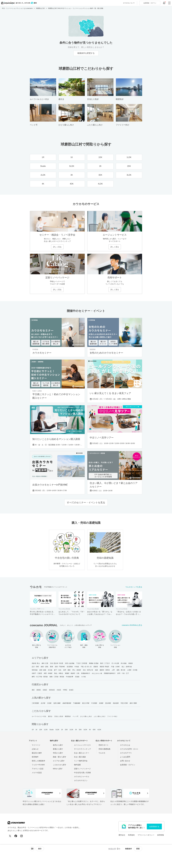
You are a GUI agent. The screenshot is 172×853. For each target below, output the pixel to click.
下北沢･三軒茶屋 (81, 663)
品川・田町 (35, 666)
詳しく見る (57, 247)
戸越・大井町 (115, 666)
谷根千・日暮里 (37, 673)
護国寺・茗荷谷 (105, 670)
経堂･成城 (42, 670)
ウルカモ (102, 753)
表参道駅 (116, 703)
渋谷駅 (49, 703)
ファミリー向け (112, 716)
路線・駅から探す (59, 757)
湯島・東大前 (121, 670)
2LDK (71, 729)
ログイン (149, 3)
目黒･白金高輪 (69, 663)
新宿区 (39, 690)
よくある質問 (125, 757)
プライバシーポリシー (146, 835)
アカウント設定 (37, 769)
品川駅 (43, 703)
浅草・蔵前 (66, 670)
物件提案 (77, 765)
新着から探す (58, 749)
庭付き (50, 716)
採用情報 (160, 835)
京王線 (50, 670)
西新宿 (96, 666)
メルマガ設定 (37, 773)
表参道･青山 (36, 663)
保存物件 (35, 757)
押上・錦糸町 (76, 670)
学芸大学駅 (124, 703)
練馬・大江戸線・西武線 (40, 677)
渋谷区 (59, 690)
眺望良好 (68, 716)
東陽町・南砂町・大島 (72, 673)
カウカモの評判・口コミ (129, 749)
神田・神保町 (48, 673)
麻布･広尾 (45, 663)
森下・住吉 (57, 670)
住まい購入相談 (80, 757)
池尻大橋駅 (57, 703)
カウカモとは (125, 745)
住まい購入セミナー (81, 753)
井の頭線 (123, 663)
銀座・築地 (44, 666)
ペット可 (75, 716)
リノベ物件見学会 (80, 761)
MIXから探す (58, 769)
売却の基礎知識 (104, 749)
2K (62, 729)
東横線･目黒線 (93, 663)
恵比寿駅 (108, 703)
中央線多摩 (69, 677)
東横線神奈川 (85, 673)
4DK (94, 729)
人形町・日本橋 (132, 670)
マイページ (36, 745)
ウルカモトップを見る (133, 587)
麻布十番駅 (133, 703)
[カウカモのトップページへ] (18, 3)
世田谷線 (35, 670)
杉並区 (71, 690)
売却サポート (104, 745)
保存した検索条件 (38, 761)
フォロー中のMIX (38, 765)
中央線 (77, 666)
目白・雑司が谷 (88, 670)
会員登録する (154, 826)
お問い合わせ (125, 761)
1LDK (46, 729)
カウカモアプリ (126, 753)
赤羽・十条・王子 (123, 673)
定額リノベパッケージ (82, 769)
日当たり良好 (58, 716)
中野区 (65, 690)
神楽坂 (130, 663)
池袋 (96, 670)
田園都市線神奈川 (110, 673)
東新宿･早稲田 (104, 666)
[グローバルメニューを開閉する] (169, 3)
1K (36, 729)
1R (33, 729)
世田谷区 (52, 690)
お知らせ (35, 749)
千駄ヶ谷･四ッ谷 (86, 666)
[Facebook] (15, 836)
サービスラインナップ (82, 749)
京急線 (77, 677)
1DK (40, 729)
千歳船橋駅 (76, 703)
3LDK (85, 729)
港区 (33, 690)
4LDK (99, 729)
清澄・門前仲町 (60, 666)
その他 (83, 677)
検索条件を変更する (86, 53)
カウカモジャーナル (81, 776)
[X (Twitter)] (10, 836)
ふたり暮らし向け (99, 716)
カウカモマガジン (80, 780)
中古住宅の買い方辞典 (82, 773)
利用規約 (131, 835)
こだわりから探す (59, 765)
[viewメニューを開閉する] (40, 848)
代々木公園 (115, 663)
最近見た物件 (37, 753)
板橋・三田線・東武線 (57, 677)
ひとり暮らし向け (86, 716)
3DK (80, 729)
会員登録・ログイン (127, 765)
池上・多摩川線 (127, 666)
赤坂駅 (101, 703)
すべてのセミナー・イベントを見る (86, 502)
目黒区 (45, 690)
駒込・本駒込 (58, 673)
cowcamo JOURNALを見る (132, 625)
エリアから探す (59, 761)
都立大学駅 (85, 703)
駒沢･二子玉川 (105, 663)
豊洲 (51, 666)
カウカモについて (129, 3)
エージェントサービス (82, 745)
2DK (66, 729)
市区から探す (58, 753)
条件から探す (58, 745)
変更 (138, 849)
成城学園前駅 (66, 703)
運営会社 (121, 835)
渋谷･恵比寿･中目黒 (56, 663)
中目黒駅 (94, 703)
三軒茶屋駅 (35, 703)
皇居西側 (70, 666)
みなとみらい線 (97, 673)
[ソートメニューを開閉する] (32, 848)
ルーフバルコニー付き (39, 716)
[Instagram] (21, 836)
